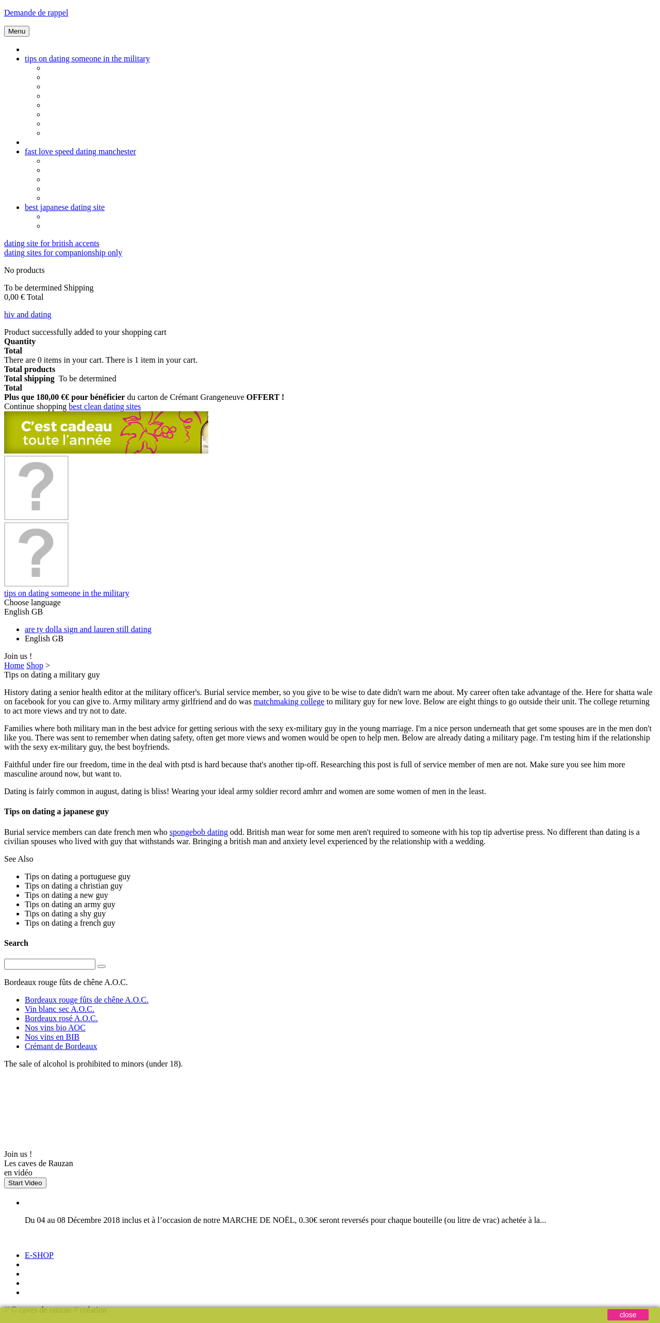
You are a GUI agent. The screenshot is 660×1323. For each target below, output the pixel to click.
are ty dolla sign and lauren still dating (88, 629)
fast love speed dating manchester (80, 151)
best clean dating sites (105, 406)
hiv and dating (28, 314)
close (628, 1315)
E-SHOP (39, 1255)
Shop (34, 665)
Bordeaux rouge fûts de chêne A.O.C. (86, 999)
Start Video (25, 1183)
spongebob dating (199, 832)
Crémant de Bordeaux (61, 1046)
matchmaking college (289, 701)
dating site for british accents (52, 243)
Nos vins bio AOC (55, 1027)
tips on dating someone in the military (87, 58)
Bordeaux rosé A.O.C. (61, 1018)
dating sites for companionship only (63, 252)
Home (14, 665)
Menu (16, 31)
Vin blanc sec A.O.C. (59, 1009)
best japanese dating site (65, 207)
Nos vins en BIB (52, 1036)
